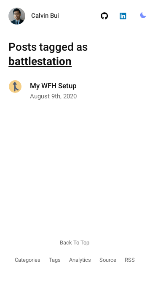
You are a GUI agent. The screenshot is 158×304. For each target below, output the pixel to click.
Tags (55, 260)
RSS (130, 260)
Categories (27, 260)
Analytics (80, 260)
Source (107, 260)
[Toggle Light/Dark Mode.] (143, 15)
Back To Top (74, 242)
